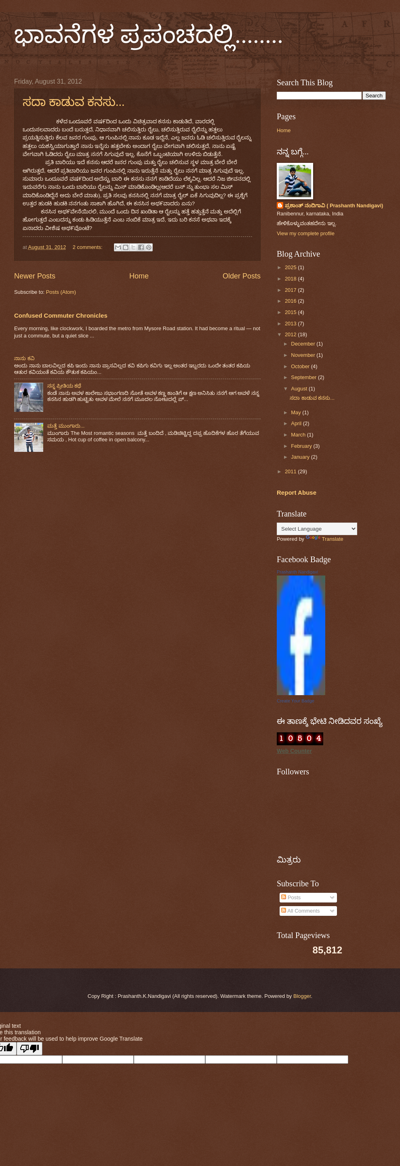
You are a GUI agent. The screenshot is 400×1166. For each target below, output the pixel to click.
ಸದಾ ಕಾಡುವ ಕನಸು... (74, 101)
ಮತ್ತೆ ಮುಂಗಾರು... (65, 426)
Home (139, 276)
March (299, 435)
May (296, 412)
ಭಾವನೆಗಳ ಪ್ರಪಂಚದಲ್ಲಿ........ (148, 34)
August (300, 389)
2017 (291, 290)
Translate (324, 539)
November (303, 355)
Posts (291, 897)
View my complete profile (306, 233)
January (301, 457)
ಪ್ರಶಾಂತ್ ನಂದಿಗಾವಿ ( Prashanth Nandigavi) (334, 205)
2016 (291, 301)
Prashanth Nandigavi (297, 571)
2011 (291, 471)
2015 (291, 312)
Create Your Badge (295, 700)
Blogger (302, 996)
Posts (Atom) (61, 292)
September (304, 377)
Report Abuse (296, 492)
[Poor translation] (29, 1048)
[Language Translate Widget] (317, 529)
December (303, 344)
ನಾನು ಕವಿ (24, 358)
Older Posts (242, 276)
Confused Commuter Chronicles (60, 315)
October (301, 366)
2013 (291, 323)
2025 (291, 267)
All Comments (300, 911)
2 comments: (88, 247)
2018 (291, 279)
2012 (291, 334)
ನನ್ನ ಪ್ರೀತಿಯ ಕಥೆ (64, 386)
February (302, 446)
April (297, 423)
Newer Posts (34, 276)
